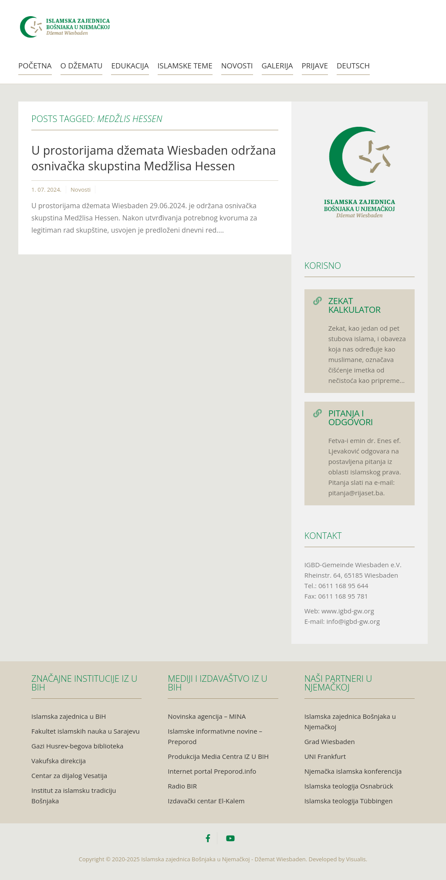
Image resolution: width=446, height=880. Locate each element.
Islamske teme (185, 66)
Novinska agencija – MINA (207, 716)
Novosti (237, 66)
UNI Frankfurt (325, 756)
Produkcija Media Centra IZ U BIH (218, 756)
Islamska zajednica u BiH (68, 716)
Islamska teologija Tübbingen (348, 800)
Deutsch (353, 66)
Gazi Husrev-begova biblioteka (77, 745)
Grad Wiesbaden (329, 741)
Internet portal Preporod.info (212, 771)
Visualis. (357, 859)
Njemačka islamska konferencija (353, 771)
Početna (35, 66)
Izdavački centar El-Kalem (206, 800)
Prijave (315, 66)
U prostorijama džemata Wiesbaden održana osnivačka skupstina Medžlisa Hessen (153, 158)
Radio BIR (182, 786)
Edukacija (130, 66)
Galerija (277, 66)
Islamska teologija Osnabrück (348, 786)
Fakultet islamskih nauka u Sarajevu (85, 731)
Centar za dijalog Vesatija (69, 775)
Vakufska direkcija (58, 760)
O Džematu (82, 66)
